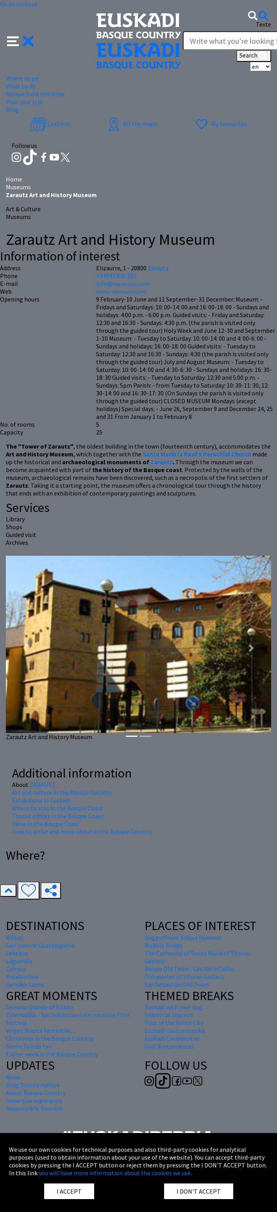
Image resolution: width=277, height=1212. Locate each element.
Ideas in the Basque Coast (46, 824)
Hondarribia (22, 976)
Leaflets (50, 123)
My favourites (220, 123)
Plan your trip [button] (24, 102)
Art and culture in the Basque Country (62, 792)
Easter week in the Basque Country (52, 1054)
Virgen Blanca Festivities (38, 1030)
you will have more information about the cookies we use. (115, 1173)
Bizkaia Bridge (164, 945)
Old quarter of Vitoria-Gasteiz (184, 976)
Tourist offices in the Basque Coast (58, 816)
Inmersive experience (34, 1100)
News (13, 1077)
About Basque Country (35, 1093)
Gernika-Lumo (25, 984)
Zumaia (16, 969)
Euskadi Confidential (172, 1038)
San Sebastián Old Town (177, 984)
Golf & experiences (169, 1046)
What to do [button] (21, 86)
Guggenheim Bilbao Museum (183, 937)
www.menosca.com (121, 291)
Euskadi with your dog (173, 1007)
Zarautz (161, 462)
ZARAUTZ (42, 784)
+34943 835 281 (116, 276)
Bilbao (14, 937)
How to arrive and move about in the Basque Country (82, 831)
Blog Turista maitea (32, 1085)
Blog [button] (12, 109)
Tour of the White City (174, 1023)
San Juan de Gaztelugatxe (40, 945)
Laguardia (19, 961)
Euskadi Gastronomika (175, 1030)
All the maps (131, 123)
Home (14, 179)
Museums (18, 187)
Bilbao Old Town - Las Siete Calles (190, 969)
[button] (20, 40)
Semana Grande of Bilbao (39, 1007)
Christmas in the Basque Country (49, 1038)
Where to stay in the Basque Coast (57, 808)
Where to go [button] (22, 78)
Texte (263, 24)
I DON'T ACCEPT (199, 1191)
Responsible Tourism (34, 1108)
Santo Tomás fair (29, 1046)
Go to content (19, 4)
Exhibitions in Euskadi (41, 800)
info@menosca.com (123, 283)
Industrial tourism (169, 1015)
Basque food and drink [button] (35, 94)
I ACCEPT (69, 1191)
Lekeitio (17, 953)
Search (253, 56)
